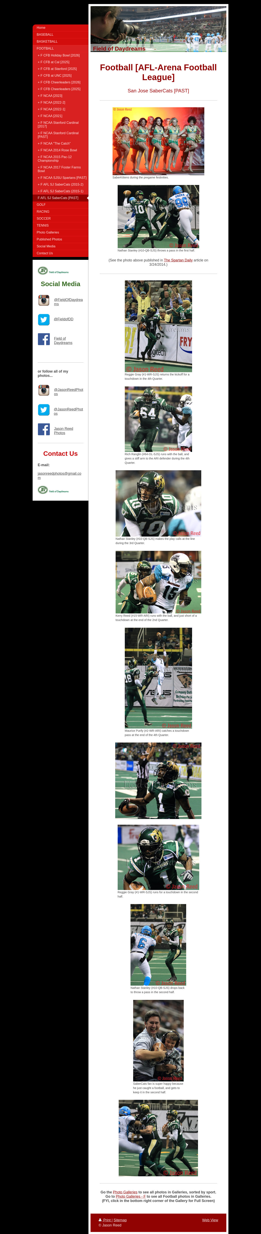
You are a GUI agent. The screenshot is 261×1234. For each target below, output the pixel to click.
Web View (210, 1220)
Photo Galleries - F (131, 1196)
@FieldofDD (63, 319)
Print (105, 1220)
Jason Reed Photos (63, 431)
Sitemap (120, 1220)
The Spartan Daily (178, 260)
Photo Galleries (125, 1192)
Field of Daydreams (63, 340)
